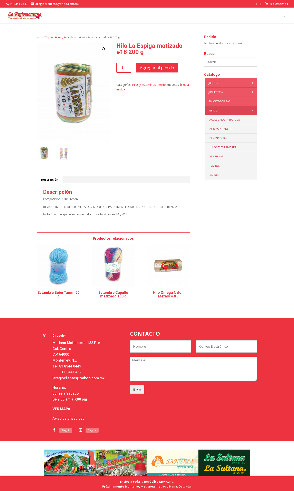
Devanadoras (218, 138)
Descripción (49, 179)
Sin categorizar (219, 101)
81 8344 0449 (70, 366)
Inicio (40, 37)
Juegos (231, 82)
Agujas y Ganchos (221, 129)
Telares (214, 165)
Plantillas (216, 156)
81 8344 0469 (70, 372)
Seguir (66, 430)
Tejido (49, 37)
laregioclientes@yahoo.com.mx (78, 378)
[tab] (50, 179)
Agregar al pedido (157, 67)
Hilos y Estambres (66, 37)
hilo (182, 85)
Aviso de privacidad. (68, 418)
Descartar (185, 486)
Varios (214, 175)
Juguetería (231, 92)
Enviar (137, 389)
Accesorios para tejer (224, 119)
